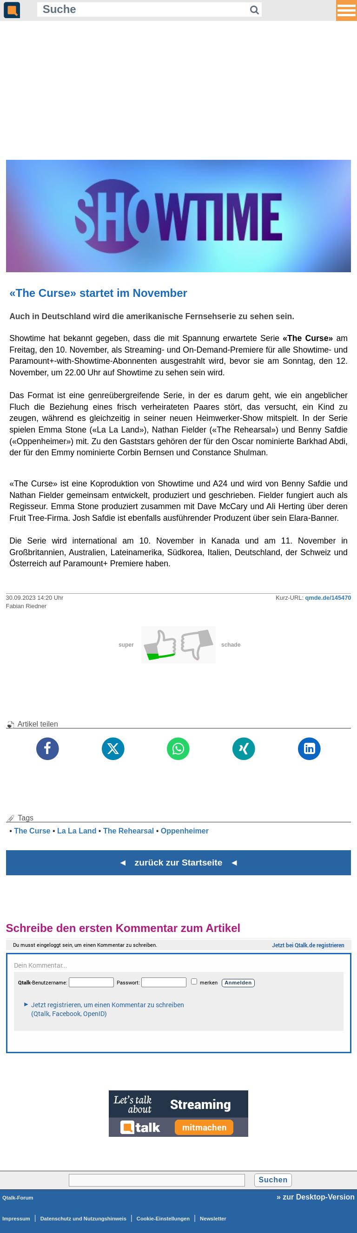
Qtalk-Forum (17, 1197)
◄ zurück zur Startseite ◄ (179, 862)
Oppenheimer (185, 831)
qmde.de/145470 (328, 597)
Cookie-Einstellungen (163, 1218)
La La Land (76, 831)
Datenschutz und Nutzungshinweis (83, 1218)
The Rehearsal (128, 831)
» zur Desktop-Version (316, 1197)
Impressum (16, 1218)
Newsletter (213, 1218)
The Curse (32, 831)
